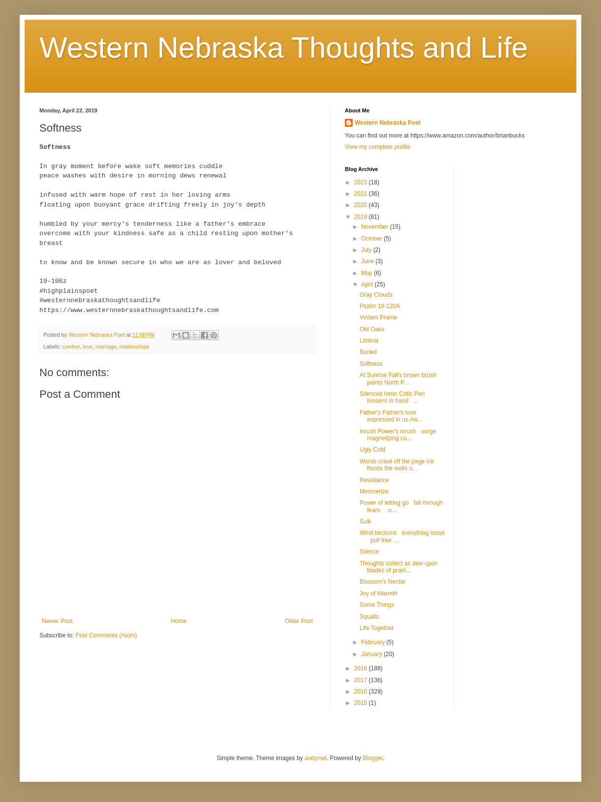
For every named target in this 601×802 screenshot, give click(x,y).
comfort (71, 346)
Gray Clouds (376, 294)
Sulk (365, 521)
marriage (106, 346)
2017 (361, 680)
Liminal (369, 340)
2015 (361, 702)
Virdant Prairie (378, 317)
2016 (361, 691)
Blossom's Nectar (382, 581)
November (375, 226)
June (368, 261)
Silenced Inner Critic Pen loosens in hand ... (392, 397)
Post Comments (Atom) (106, 635)
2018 (361, 668)
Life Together (377, 628)
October (372, 238)
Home (179, 621)
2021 (361, 193)
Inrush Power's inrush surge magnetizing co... (398, 435)
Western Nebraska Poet (388, 122)
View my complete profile (377, 146)
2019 (361, 216)
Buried (368, 352)
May (367, 273)
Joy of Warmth (379, 593)
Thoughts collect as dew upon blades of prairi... (400, 567)
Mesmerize (374, 491)
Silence (369, 551)
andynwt (315, 758)
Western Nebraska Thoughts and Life (283, 47)
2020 (361, 205)
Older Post (299, 621)
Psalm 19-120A (380, 306)
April (367, 284)
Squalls (369, 616)
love (88, 346)
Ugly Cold (372, 449)
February (373, 642)
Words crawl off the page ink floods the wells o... (397, 465)
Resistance (374, 480)
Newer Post (57, 621)
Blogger (373, 758)
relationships (134, 346)
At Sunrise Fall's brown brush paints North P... (398, 378)
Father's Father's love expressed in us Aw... (391, 416)
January (372, 654)
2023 (361, 182)
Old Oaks (372, 329)
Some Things (377, 604)
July (367, 249)
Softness (371, 363)
